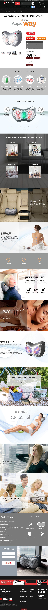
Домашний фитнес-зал (40, 6)
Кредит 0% (31, 596)
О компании (8, 6)
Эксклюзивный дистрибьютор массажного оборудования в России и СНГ (34, 0)
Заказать (9, 562)
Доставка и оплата (14, 6)
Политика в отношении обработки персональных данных (6, 595)
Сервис (24, 6)
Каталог (31, 593)
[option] (4, 53)
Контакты (28, 6)
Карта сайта (31, 599)
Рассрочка (21, 6)
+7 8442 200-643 (40, 3)
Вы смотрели (24, 609)
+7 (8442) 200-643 (5, 592)
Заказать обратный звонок (41, 4)
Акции (4, 6)
